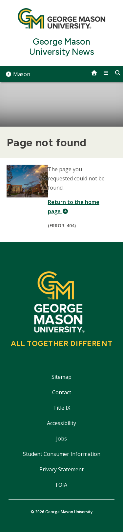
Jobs (61, 438)
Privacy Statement (61, 469)
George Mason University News (61, 47)
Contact (61, 392)
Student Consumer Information (61, 454)
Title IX (61, 407)
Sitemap (61, 376)
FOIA (61, 484)
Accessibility (61, 423)
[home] (94, 72)
